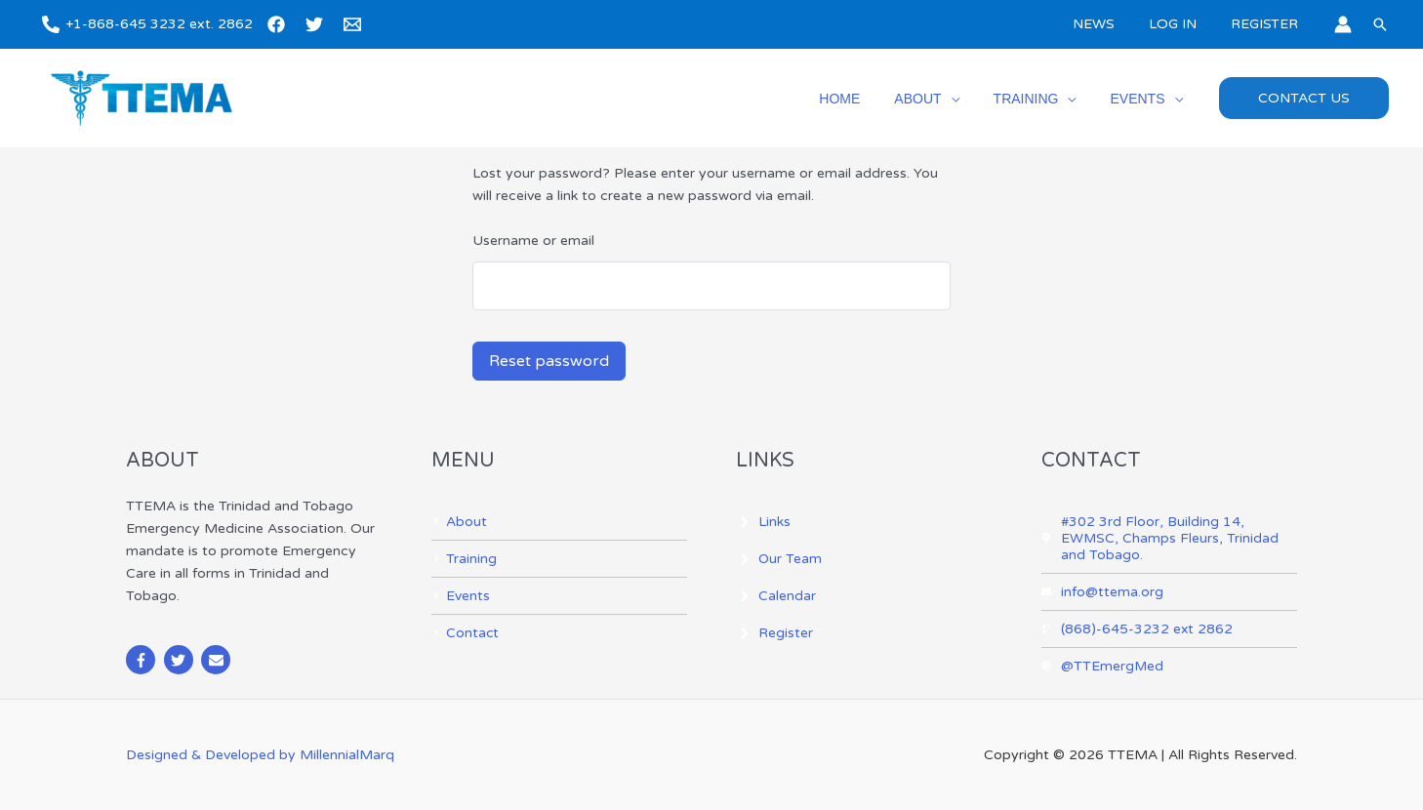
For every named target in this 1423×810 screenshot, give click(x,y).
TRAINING (1036, 98)
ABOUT (935, 98)
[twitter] (317, 24)
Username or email (533, 240)
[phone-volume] (1137, 629)
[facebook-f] (143, 659)
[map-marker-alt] (1169, 538)
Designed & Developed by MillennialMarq (260, 755)
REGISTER (1267, 24)
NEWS (1110, 24)
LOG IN (1182, 24)
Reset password (549, 361)
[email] (355, 24)
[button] (1380, 24)
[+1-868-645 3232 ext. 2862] (147, 24)
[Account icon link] (1343, 24)
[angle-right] (459, 521)
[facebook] (279, 24)
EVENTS (1141, 98)
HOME (863, 98)
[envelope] (218, 659)
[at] (1102, 666)
